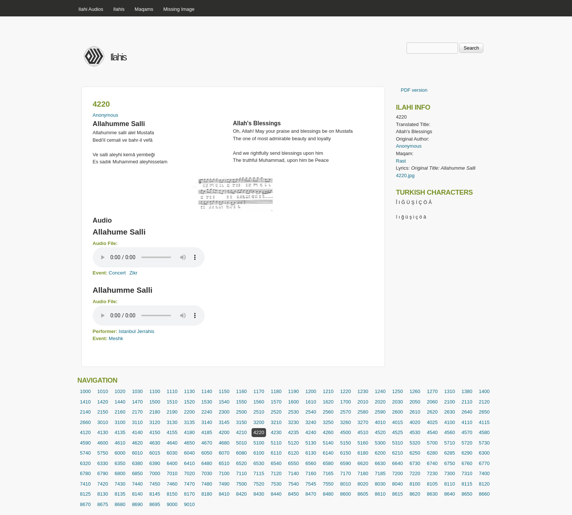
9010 (189, 504)
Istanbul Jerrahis (136, 331)
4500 (345, 432)
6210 (397, 453)
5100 (258, 443)
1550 (241, 402)
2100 (449, 402)
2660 (85, 422)
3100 (120, 422)
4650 (189, 443)
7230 (432, 473)
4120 (85, 432)
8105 (432, 484)
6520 (241, 463)
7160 (311, 473)
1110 (172, 391)
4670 (206, 443)
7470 (189, 484)
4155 (172, 432)
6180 (362, 453)
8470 (311, 494)
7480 (206, 484)
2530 (293, 412)
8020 (362, 484)
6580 (328, 463)
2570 (345, 412)
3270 (362, 422)
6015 (154, 453)
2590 (380, 412)
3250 (328, 422)
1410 (85, 402)
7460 (172, 484)
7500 (241, 484)
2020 (380, 402)
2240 (206, 412)
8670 (85, 504)
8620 (415, 494)
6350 (120, 463)
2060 (432, 402)
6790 (102, 473)
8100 (415, 484)
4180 (189, 432)
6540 (276, 463)
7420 (102, 484)
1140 (206, 391)
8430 (258, 494)
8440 (276, 494)
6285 (449, 453)
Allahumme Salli (123, 290)
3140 (206, 422)
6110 (276, 453)
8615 (397, 494)
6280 (432, 453)
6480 (206, 463)
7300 (449, 473)
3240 (311, 422)
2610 (415, 412)
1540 (224, 402)
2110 (467, 402)
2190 (172, 412)
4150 (154, 432)
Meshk (116, 338)
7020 (189, 473)
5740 (85, 453)
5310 (397, 443)
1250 (397, 391)
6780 (85, 473)
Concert (117, 273)
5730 (484, 443)
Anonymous (105, 115)
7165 (328, 473)
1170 (258, 391)
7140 (293, 473)
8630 (432, 494)
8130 (102, 494)
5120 (293, 443)
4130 (102, 432)
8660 (484, 494)
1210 (328, 391)
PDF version (414, 90)
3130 (172, 422)
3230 (293, 422)
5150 (345, 443)
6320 (85, 463)
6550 (293, 463)
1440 (120, 402)
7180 (362, 473)
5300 (380, 443)
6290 (467, 453)
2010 (362, 402)
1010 (102, 391)
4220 (258, 432)
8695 (154, 504)
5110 (276, 443)
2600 (397, 412)
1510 (172, 402)
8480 (328, 494)
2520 (276, 412)
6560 (311, 463)
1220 (345, 391)
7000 (154, 473)
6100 (258, 453)
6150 (345, 453)
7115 (258, 473)
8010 (345, 484)
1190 (293, 391)
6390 (154, 463)
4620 (137, 443)
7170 (345, 473)
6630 (380, 463)
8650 (467, 494)
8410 (224, 494)
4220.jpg (405, 175)
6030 (172, 453)
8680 (120, 504)
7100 (224, 473)
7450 (154, 484)
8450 (293, 494)
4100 (449, 422)
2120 (484, 402)
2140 (85, 412)
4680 (224, 443)
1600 (293, 402)
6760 (467, 463)
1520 (189, 402)
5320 (415, 443)
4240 (311, 432)
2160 (120, 412)
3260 (345, 422)
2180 (154, 412)
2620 (432, 412)
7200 (397, 473)
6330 (102, 463)
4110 (467, 422)
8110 (449, 484)
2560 (328, 412)
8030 (380, 484)
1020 (120, 391)
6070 (224, 453)
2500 (241, 412)
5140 (328, 443)
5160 (362, 443)
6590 (345, 463)
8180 (206, 494)
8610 (380, 494)
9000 (172, 504)
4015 (397, 422)
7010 (172, 473)
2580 (362, 412)
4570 (467, 432)
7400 (484, 473)
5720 (467, 443)
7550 (328, 484)
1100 (154, 391)
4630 (154, 443)
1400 (484, 391)
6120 (293, 453)
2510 (258, 412)
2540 (311, 412)
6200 (380, 453)
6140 (328, 453)
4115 (484, 422)
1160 (241, 391)
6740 (432, 463)
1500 (154, 402)
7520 (258, 484)
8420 (241, 494)
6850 (137, 473)
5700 (432, 443)
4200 (224, 432)
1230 (362, 391)
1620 (328, 402)
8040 (397, 484)
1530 (206, 402)
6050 (206, 453)
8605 (362, 494)
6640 (397, 463)
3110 (137, 422)
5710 (449, 443)
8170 (189, 494)
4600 (102, 443)
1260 (415, 391)
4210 (241, 432)
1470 (137, 402)
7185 (380, 473)
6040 (189, 453)
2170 (137, 412)
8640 (449, 494)
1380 (467, 391)
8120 (484, 484)
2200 (189, 412)
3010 (102, 422)
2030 (397, 402)
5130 (311, 443)
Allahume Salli (119, 231)
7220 (415, 473)
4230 (276, 432)
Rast (401, 161)
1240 (380, 391)
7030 (206, 473)
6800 (120, 473)
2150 (102, 412)
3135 (189, 422)
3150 (241, 422)
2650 (484, 412)
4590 (85, 443)
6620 (362, 463)
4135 (120, 432)
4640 (172, 443)
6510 (224, 463)
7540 (293, 484)
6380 (137, 463)
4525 (397, 432)
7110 (241, 473)
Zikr (133, 273)
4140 (137, 432)
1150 (224, 391)
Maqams (144, 9)
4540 (432, 432)
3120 (154, 422)
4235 (293, 432)
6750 (449, 463)
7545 (311, 484)
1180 (276, 391)
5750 (102, 453)
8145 (154, 494)
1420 (102, 402)
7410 (85, 484)
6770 (484, 463)
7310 (467, 473)
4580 (484, 432)
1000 (85, 391)
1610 (311, 402)
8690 (137, 504)
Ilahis (118, 9)
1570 (276, 402)
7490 (224, 484)
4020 (415, 422)
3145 (224, 422)
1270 (432, 391)
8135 (120, 494)
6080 (241, 453)
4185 (206, 432)
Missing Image (179, 9)
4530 (415, 432)
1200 (311, 391)
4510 (362, 432)
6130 (311, 453)
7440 (137, 484)
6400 (172, 463)
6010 (137, 453)
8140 (137, 494)
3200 (258, 422)
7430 (120, 484)
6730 (415, 463)
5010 (241, 443)
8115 (467, 484)
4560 (449, 432)
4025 (432, 422)
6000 (120, 453)
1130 (189, 391)
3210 (276, 422)
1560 (258, 402)
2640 (467, 412)
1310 (449, 391)
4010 (380, 422)
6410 (189, 463)
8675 (102, 504)
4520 (380, 432)
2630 (449, 412)
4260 (328, 432)
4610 (120, 443)
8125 (85, 494)
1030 (137, 391)
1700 (345, 402)
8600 (345, 494)
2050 (415, 402)
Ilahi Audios (91, 9)
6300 (484, 453)
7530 (276, 484)
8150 (172, 494)
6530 (258, 463)
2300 (224, 412)
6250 (415, 453)
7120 (276, 473)
